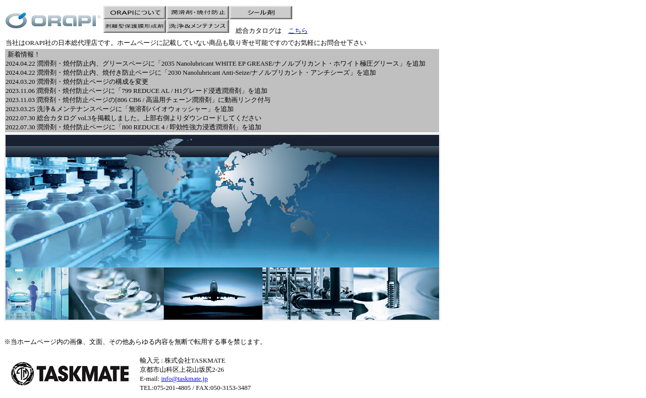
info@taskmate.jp (184, 378)
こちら (298, 30)
